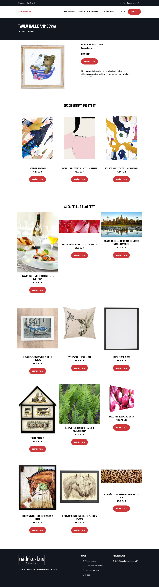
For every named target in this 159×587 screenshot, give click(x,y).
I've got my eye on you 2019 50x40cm (121, 168)
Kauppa (134, 12)
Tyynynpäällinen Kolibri (79, 357)
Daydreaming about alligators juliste (79, 168)
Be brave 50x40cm (38, 168)
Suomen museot (109, 11)
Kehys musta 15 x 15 (121, 357)
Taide (23, 31)
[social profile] (35, 3)
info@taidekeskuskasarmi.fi (129, 3)
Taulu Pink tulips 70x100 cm (121, 416)
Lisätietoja (89, 61)
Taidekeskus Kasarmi (88, 11)
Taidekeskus (69, 11)
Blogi (123, 11)
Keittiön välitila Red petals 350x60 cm (79, 244)
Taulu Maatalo (37, 438)
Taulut (31, 31)
